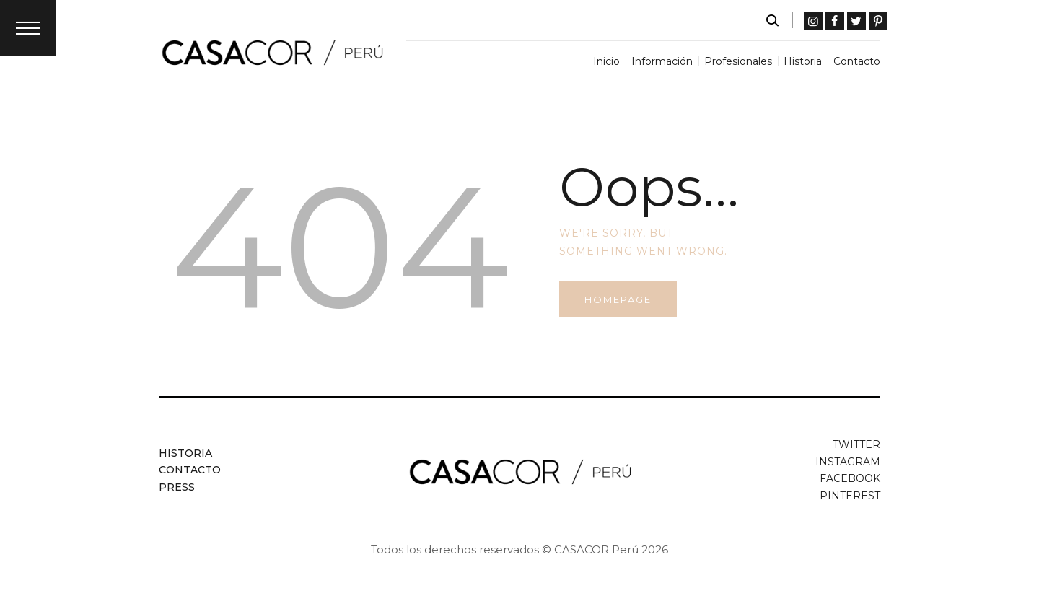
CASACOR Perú (596, 549)
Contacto (190, 469)
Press (177, 487)
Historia (185, 453)
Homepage (618, 299)
